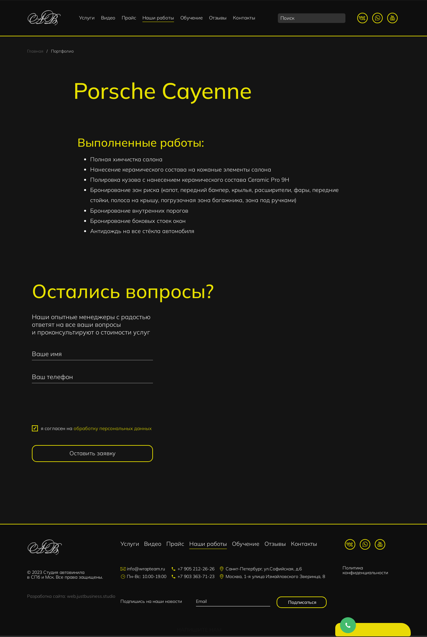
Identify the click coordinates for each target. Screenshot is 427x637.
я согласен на (96, 429)
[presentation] (92, 407)
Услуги (87, 18)
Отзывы (218, 18)
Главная (35, 51)
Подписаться (301, 603)
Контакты (244, 18)
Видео (108, 18)
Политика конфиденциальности (365, 571)
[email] (233, 603)
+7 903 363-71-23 (195, 578)
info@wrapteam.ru (146, 570)
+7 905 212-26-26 (195, 570)
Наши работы (158, 18)
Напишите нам (374, 630)
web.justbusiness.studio (91, 597)
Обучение (191, 18)
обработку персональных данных (113, 429)
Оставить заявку (92, 454)
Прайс (129, 18)
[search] (311, 18)
